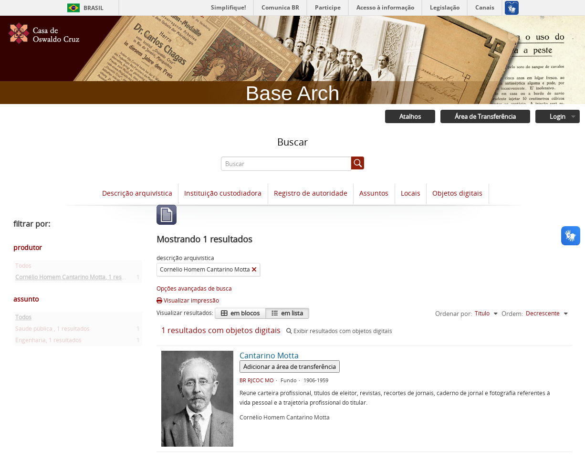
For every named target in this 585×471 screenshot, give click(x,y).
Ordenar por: (453, 313)
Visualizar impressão (188, 300)
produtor (27, 247)
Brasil (94, 8)
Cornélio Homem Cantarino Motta (78, 279)
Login (557, 116)
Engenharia (48, 342)
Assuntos (373, 193)
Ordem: (512, 313)
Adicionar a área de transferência (289, 366)
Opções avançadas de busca (194, 288)
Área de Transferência (485, 116)
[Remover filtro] (254, 269)
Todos (23, 267)
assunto (26, 299)
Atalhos (410, 116)
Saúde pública (52, 330)
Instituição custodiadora (222, 193)
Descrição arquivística (137, 193)
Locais (410, 193)
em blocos (244, 313)
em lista (291, 313)
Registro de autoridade (310, 193)
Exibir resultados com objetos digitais (339, 331)
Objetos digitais (457, 193)
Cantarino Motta (269, 355)
